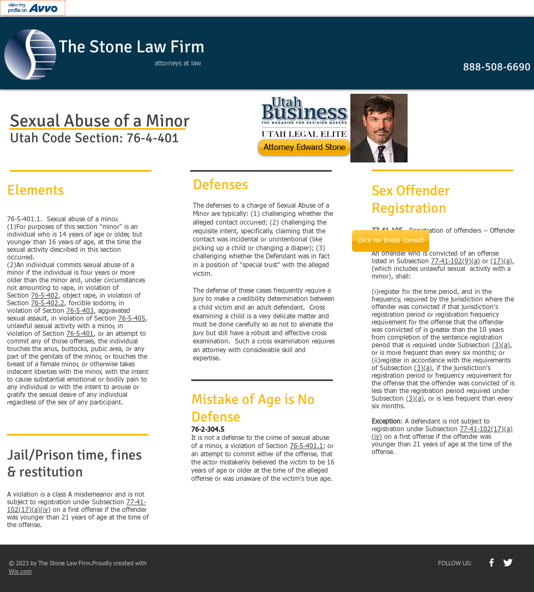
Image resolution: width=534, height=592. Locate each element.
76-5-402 (44, 296)
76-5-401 (80, 334)
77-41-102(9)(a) (455, 261)
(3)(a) (501, 345)
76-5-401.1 (306, 446)
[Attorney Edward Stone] (304, 147)
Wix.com (20, 571)
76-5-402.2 (47, 303)
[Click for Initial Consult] (390, 241)
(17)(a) (501, 261)
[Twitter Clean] (507, 562)
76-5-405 (131, 319)
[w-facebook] (491, 562)
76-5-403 (80, 311)
